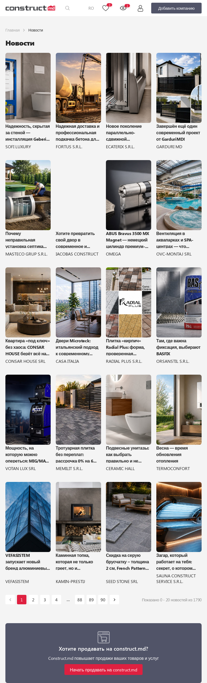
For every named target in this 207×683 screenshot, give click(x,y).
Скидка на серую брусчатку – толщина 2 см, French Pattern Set (127, 561)
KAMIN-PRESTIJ (70, 581)
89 (91, 600)
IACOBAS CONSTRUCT (77, 254)
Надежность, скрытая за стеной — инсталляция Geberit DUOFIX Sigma (27, 132)
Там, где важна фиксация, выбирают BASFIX (178, 347)
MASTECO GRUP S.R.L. (26, 254)
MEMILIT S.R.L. (69, 468)
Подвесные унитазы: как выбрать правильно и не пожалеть (127, 454)
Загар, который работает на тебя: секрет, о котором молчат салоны (174, 561)
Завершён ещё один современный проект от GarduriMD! (178, 132)
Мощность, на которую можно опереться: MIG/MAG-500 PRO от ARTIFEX (27, 454)
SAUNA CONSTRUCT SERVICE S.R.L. (176, 578)
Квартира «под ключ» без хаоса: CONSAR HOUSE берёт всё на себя (27, 347)
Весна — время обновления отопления (172, 454)
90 (103, 600)
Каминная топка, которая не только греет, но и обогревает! (74, 561)
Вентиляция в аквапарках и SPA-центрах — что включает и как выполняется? (174, 239)
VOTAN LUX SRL (20, 468)
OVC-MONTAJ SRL (174, 254)
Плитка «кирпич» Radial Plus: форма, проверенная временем (125, 347)
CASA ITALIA (67, 361)
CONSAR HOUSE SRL (25, 361)
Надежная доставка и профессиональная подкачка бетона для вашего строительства (77, 132)
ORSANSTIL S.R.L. (172, 361)
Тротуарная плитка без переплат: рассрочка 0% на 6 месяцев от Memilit (75, 454)
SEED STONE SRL (122, 581)
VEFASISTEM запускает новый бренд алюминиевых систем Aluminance (27, 561)
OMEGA (113, 254)
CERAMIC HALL (120, 468)
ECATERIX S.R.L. (120, 146)
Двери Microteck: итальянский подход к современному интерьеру (77, 347)
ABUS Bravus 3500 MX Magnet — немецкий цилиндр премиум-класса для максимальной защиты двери (127, 239)
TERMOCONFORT (173, 468)
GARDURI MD (169, 146)
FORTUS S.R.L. (69, 146)
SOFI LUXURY (18, 146)
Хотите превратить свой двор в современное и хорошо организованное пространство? (75, 239)
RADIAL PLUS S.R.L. (124, 361)
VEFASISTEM (17, 581)
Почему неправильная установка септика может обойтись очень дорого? (24, 239)
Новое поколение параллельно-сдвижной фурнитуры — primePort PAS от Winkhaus (124, 132)
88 (79, 600)
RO (91, 8)
